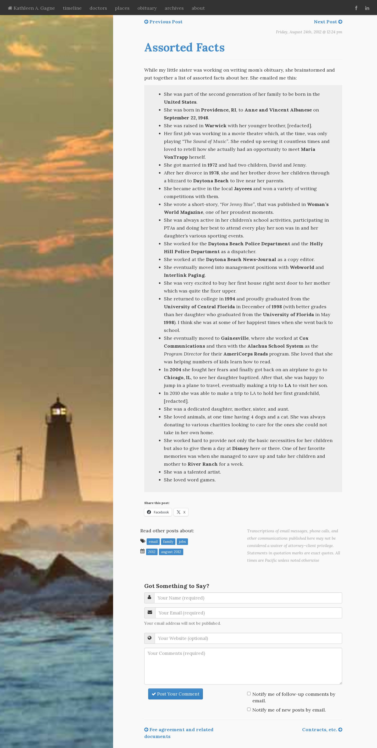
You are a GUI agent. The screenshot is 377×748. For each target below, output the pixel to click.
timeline (72, 8)
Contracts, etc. (322, 729)
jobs (182, 541)
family (168, 541)
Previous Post (163, 22)
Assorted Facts (184, 47)
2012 (152, 551)
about (198, 8)
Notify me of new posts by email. (289, 710)
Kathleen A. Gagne (31, 8)
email (153, 541)
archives (174, 8)
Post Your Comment (175, 694)
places (122, 8)
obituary (147, 8)
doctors (98, 8)
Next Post (328, 22)
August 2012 (171, 551)
